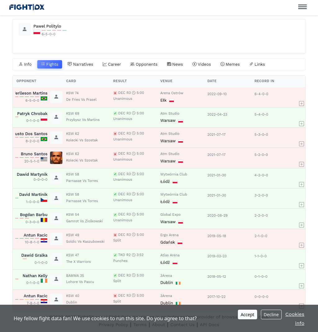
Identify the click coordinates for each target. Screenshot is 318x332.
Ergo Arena (169, 235)
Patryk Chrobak (32, 113)
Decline (271, 314)
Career (112, 64)
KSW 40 (72, 296)
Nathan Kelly (35, 275)
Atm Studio (169, 114)
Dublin (166, 282)
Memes (230, 64)
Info (25, 64)
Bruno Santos (34, 154)
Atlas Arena (169, 255)
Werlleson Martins (30, 93)
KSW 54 (72, 215)
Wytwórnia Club (173, 174)
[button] (301, 97)
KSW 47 (72, 255)
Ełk (163, 100)
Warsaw (167, 120)
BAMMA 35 (75, 276)
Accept (247, 314)
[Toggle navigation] (302, 7)
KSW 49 (72, 235)
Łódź (165, 181)
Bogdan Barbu (34, 214)
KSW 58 (72, 174)
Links (257, 64)
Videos (202, 64)
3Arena (166, 276)
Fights (49, 64)
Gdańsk (167, 242)
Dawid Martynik (32, 174)
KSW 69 (72, 114)
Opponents (143, 64)
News (175, 64)
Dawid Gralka (34, 255)
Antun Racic (36, 235)
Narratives (80, 64)
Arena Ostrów (171, 93)
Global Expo (170, 215)
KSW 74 (72, 93)
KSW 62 (72, 134)
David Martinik (33, 194)
